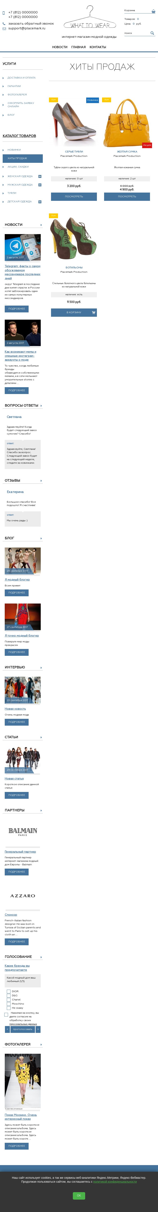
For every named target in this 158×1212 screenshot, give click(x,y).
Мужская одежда (24, 184)
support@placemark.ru (26, 28)
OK (79, 1195)
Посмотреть (74, 196)
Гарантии (14, 86)
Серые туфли (74, 152)
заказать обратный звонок (31, 23)
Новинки (14, 150)
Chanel (16, 1000)
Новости (59, 47)
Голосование (18, 957)
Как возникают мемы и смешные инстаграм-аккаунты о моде (20, 355)
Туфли (12, 193)
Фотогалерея (17, 95)
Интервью (15, 667)
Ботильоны (74, 268)
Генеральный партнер (20, 851)
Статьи (11, 737)
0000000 (23, 12)
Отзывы (12, 480)
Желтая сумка (127, 152)
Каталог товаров (19, 136)
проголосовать (22, 1029)
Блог (11, 115)
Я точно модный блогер (22, 635)
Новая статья (14, 778)
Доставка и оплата (22, 78)
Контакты (98, 47)
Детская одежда (24, 201)
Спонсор (11, 914)
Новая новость (15, 708)
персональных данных (23, 1024)
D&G (14, 995)
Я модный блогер (17, 579)
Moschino (18, 1004)
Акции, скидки (18, 167)
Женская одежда (24, 176)
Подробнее (16, 309)
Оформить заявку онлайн (21, 105)
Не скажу (17, 1008)
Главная (78, 47)
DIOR (15, 991)
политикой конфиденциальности (115, 1181)
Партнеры (14, 810)
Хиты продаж (17, 158)
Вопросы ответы (21, 405)
